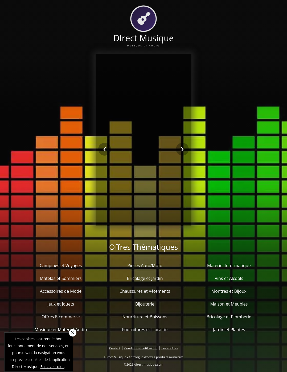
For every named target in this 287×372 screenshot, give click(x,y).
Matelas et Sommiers (61, 278)
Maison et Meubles (229, 304)
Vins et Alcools (229, 278)
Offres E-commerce (61, 317)
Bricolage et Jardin (145, 278)
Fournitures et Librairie (144, 330)
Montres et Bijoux (229, 291)
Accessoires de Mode (60, 291)
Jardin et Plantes (229, 330)
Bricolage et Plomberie (229, 317)
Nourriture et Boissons (144, 317)
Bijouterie (144, 304)
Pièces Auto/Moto (144, 265)
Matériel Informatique (229, 265)
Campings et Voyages (61, 265)
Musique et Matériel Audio (61, 330)
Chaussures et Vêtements (145, 291)
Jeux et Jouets (60, 304)
